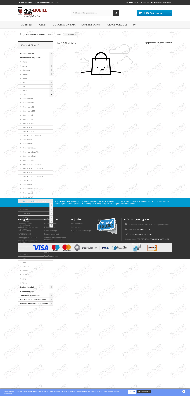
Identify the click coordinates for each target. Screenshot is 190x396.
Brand (24, 62)
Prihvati (132, 392)
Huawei (25, 74)
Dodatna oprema (64, 24)
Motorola (25, 217)
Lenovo (25, 250)
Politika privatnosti (52, 365)
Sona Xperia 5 (27, 197)
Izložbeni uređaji (27, 287)
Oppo (24, 230)
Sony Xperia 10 (28, 201)
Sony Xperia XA (28, 144)
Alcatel (25, 246)
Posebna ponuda (27, 54)
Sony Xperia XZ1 (28, 172)
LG (23, 86)
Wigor (24, 283)
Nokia (24, 91)
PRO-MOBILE (26, 319)
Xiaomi (25, 205)
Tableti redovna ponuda (30, 295)
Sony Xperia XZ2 (28, 181)
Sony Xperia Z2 (28, 123)
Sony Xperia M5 (28, 111)
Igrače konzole (117, 24)
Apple (24, 66)
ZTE (24, 279)
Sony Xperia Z (27, 115)
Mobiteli (26, 24)
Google (25, 209)
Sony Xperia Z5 (28, 131)
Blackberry (26, 234)
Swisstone (26, 275)
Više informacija (144, 391)
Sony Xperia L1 (28, 103)
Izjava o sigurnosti (51, 352)
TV (134, 24)
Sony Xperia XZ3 (28, 185)
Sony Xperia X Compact (31, 136)
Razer (24, 242)
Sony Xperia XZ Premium (32, 164)
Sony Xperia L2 (28, 107)
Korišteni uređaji (27, 291)
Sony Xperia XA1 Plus (30, 152)
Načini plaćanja (50, 349)
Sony (24, 95)
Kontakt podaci (50, 342)
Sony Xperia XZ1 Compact (32, 168)
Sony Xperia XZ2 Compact (32, 177)
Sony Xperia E (28, 99)
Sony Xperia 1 (27, 193)
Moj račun (76, 337)
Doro (24, 263)
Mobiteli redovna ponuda (30, 58)
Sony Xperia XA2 (29, 156)
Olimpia (25, 271)
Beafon (25, 258)
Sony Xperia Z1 (28, 119)
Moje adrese (75, 345)
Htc (23, 82)
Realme (25, 254)
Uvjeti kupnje (49, 345)
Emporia (25, 267)
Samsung (26, 70)
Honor (24, 78)
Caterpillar (26, 213)
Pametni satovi (91, 24)
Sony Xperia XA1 (29, 148)
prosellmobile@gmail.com (144, 352)
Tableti (42, 24)
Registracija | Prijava (161, 2)
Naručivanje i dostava (53, 361)
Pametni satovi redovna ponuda (33, 299)
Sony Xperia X (28, 140)
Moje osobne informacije (81, 349)
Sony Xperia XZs (28, 189)
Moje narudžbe (77, 342)
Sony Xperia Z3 (28, 127)
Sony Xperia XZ (28, 160)
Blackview (26, 226)
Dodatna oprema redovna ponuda (34, 303)
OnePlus (25, 222)
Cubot (24, 238)
